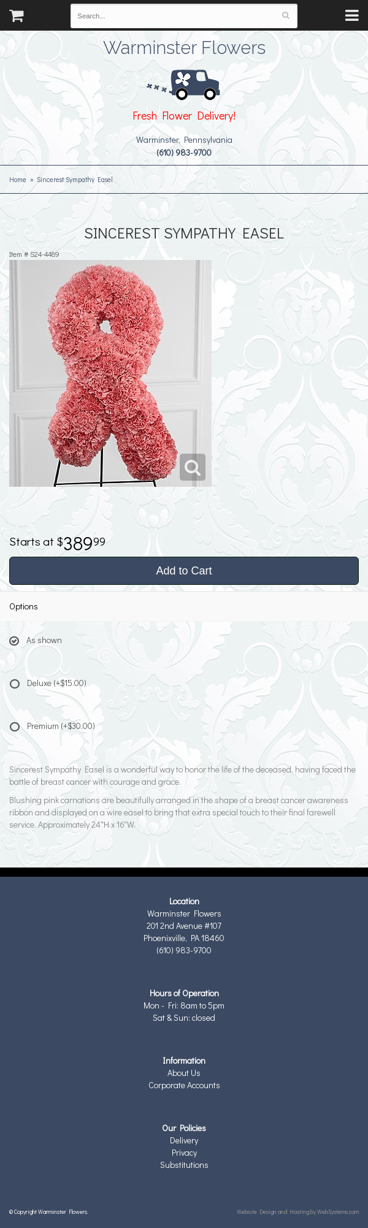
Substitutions (184, 1164)
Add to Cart (184, 571)
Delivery (184, 1140)
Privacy (184, 1152)
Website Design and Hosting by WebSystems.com (298, 1211)
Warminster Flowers (184, 46)
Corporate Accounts (184, 1085)
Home (17, 179)
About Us (184, 1072)
